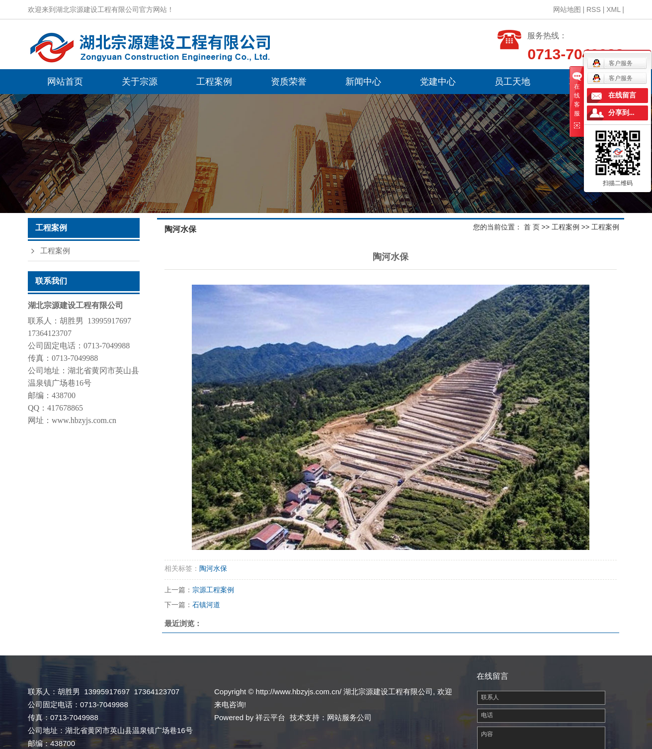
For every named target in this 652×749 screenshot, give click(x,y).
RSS (593, 9)
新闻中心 (363, 82)
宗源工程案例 (213, 590)
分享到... (621, 112)
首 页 (532, 227)
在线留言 (622, 95)
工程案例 (214, 82)
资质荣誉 (289, 82)
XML (613, 9)
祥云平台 (270, 717)
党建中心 (438, 82)
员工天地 (512, 82)
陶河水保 (213, 568)
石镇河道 (206, 605)
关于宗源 (140, 82)
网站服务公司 (349, 717)
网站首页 (65, 82)
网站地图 (567, 9)
